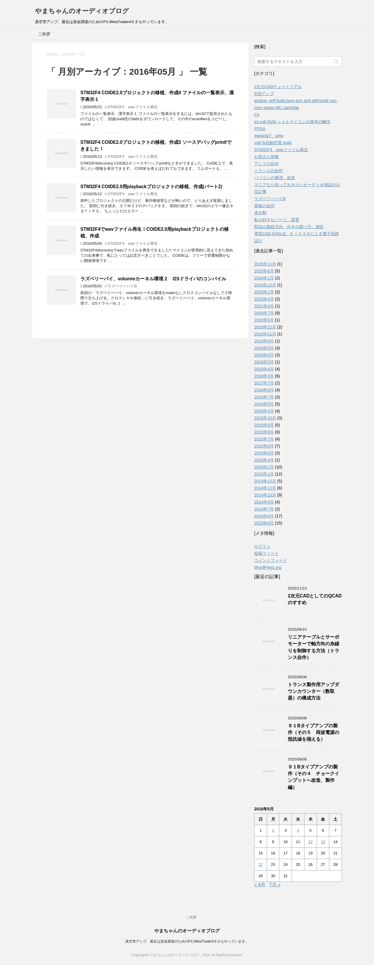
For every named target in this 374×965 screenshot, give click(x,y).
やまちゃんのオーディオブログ (82, 11)
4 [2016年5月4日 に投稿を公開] (298, 830)
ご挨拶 (44, 34)
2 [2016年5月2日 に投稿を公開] (273, 830)
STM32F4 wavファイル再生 (132, 107)
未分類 (260, 212)
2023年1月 (264, 292)
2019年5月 (264, 348)
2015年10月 (265, 418)
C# (256, 114)
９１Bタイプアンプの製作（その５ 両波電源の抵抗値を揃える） (313, 732)
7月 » (274, 884)
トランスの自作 (268, 170)
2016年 (69, 54)
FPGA (259, 128)
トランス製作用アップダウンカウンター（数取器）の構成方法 (313, 691)
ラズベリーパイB (122, 286)
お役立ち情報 (266, 156)
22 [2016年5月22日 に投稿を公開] (261, 864)
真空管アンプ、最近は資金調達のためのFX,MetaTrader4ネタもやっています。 (187, 941)
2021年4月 (264, 306)
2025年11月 (265, 264)
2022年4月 (264, 299)
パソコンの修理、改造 (274, 177)
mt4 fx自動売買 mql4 (273, 142)
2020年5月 (264, 320)
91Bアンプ (264, 93)
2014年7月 (264, 509)
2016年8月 (264, 390)
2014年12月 (265, 481)
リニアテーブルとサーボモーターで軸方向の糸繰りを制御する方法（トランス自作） (313, 647)
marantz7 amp (268, 135)
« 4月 (259, 884)
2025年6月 (264, 271)
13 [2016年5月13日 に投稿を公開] (323, 842)
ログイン (262, 546)
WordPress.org (267, 567)
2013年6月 (264, 523)
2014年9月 (264, 502)
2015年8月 (264, 432)
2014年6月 (264, 516)
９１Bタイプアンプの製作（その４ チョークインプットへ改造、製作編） (313, 777)
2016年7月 (264, 397)
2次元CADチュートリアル (278, 86)
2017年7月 (264, 383)
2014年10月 (265, 495)
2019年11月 (265, 334)
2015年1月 (264, 474)
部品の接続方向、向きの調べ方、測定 (289, 226)
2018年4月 (264, 369)
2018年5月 (264, 362)
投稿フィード (266, 553)
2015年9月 (264, 425)
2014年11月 (265, 488)
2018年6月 (264, 355)
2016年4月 (264, 411)
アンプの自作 (266, 163)
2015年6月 (264, 446)
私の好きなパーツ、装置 (276, 219)
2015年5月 (264, 453)
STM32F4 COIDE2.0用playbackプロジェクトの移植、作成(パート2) (151, 186)
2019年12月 (265, 327)
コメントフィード (270, 560)
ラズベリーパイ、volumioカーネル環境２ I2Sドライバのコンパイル (153, 278)
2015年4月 (264, 460)
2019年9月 (264, 341)
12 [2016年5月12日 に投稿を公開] (310, 842)
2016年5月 (264, 404)
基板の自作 (264, 205)
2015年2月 (264, 467)
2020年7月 (264, 313)
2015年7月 (264, 439)
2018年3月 (264, 376)
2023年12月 (265, 285)
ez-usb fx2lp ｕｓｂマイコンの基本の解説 (292, 121)
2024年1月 (264, 278)
